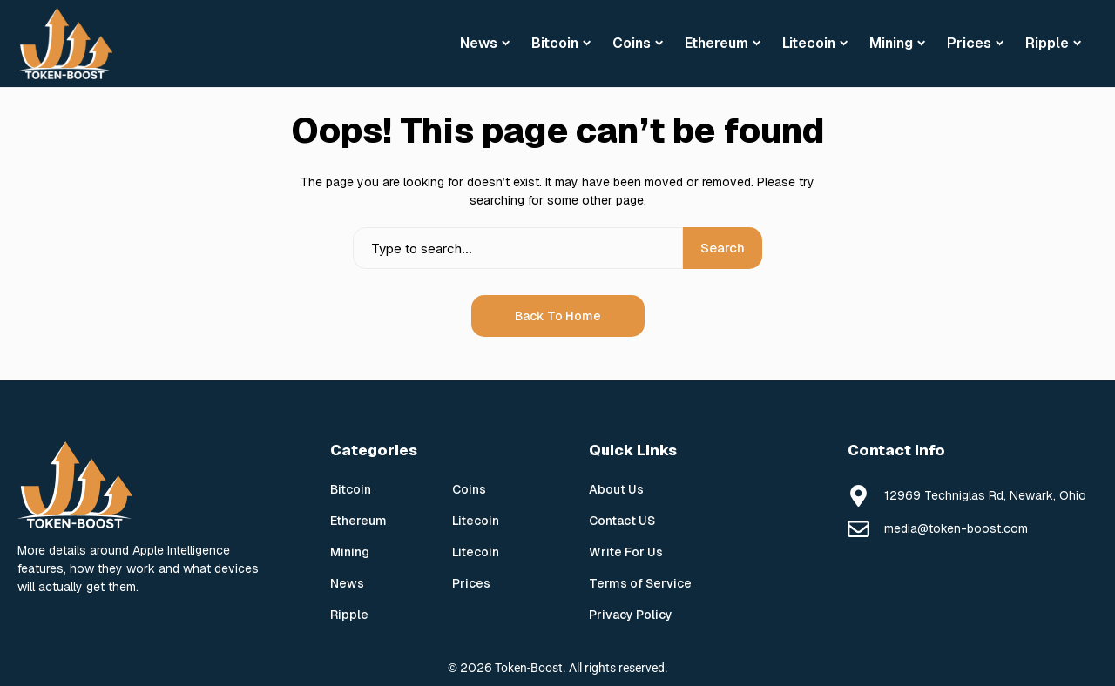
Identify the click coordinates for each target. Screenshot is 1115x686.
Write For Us (626, 552)
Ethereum (358, 520)
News (347, 583)
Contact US (622, 520)
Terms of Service (640, 583)
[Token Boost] (65, 44)
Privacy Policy (630, 614)
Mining (349, 552)
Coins (469, 489)
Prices (471, 583)
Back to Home (558, 316)
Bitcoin (350, 489)
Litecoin (475, 520)
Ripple (349, 614)
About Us (616, 489)
